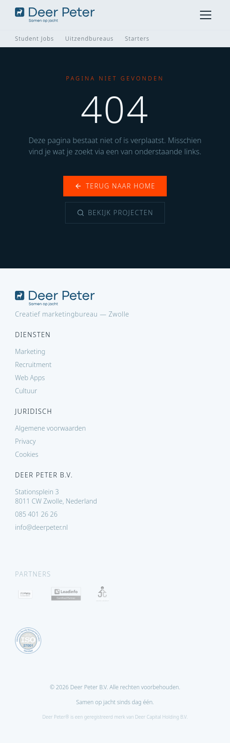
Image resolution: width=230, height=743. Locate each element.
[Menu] (205, 15)
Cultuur (26, 390)
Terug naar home (114, 185)
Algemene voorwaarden (50, 428)
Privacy (25, 441)
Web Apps (30, 377)
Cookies (26, 454)
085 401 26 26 (36, 514)
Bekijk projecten (115, 212)
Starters (137, 39)
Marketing (30, 351)
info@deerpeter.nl (41, 527)
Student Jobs (34, 39)
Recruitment (33, 364)
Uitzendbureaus (89, 39)
